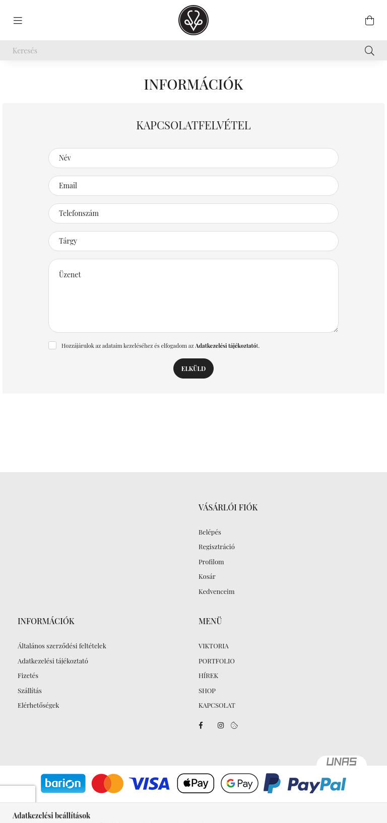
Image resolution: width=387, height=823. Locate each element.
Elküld (193, 368)
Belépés (210, 532)
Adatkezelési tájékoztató (53, 661)
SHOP (207, 691)
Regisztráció (217, 547)
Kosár (207, 576)
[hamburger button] (18, 20)
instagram (221, 725)
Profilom (211, 562)
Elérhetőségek (38, 705)
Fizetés (28, 675)
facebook (200, 725)
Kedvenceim (216, 591)
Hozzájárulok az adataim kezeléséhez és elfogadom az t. (160, 345)
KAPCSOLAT (217, 705)
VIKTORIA (214, 646)
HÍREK (208, 675)
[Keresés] (193, 50)
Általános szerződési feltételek (62, 646)
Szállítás (30, 691)
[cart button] (369, 20)
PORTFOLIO (217, 661)
